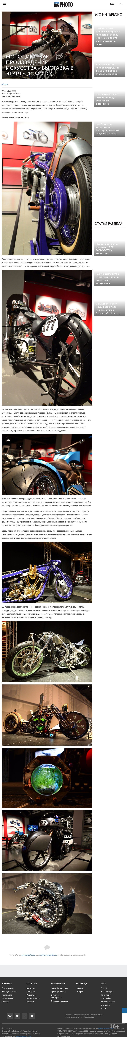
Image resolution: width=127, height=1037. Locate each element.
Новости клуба (107, 991)
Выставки (30, 988)
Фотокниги (105, 1005)
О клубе (104, 988)
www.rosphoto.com (75, 1017)
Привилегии (106, 995)
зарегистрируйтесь (48, 955)
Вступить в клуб (108, 1002)
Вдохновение (7, 998)
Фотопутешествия (10, 991)
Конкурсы (30, 991)
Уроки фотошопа (58, 991)
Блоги (103, 1008)
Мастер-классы (33, 998)
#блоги (5, 84)
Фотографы (106, 998)
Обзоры (79, 991)
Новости (30, 1002)
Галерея (5, 1002)
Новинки (79, 988)
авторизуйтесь (28, 955)
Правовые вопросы (59, 1001)
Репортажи (31, 995)
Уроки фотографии (59, 988)
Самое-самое (8, 988)
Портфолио (7, 995)
